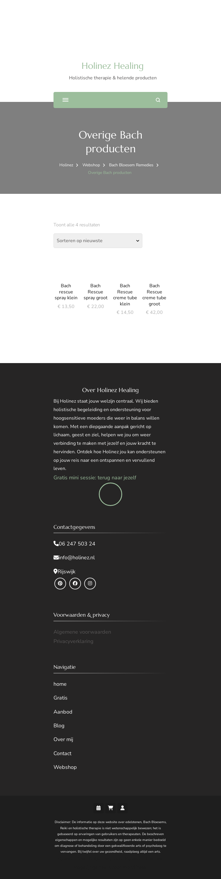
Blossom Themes (143, 859)
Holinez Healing (113, 65)
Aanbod (62, 711)
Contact (62, 753)
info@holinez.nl (77, 557)
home (60, 684)
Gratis (60, 697)
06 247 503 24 (77, 543)
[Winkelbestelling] (97, 240)
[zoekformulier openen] (158, 100)
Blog (59, 725)
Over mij (63, 739)
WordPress (134, 867)
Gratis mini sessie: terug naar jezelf (94, 477)
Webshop (65, 767)
